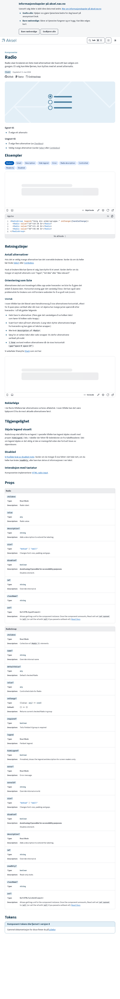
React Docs (75, 619)
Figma (19, 76)
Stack (27, 351)
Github (9, 76)
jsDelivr (52, 929)
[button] (98, 210)
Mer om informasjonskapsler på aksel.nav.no (81, 8)
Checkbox (38, 143)
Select (42, 147)
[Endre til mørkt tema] (115, 40)
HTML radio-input (40, 472)
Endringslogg (33, 76)
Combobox (54, 147)
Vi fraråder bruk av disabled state (19, 456)
